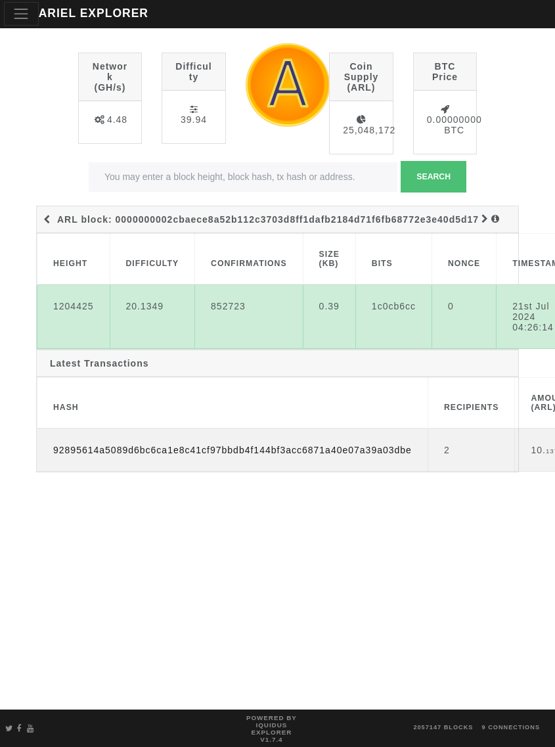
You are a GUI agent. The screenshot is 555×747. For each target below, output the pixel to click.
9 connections (511, 727)
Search (433, 176)
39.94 (194, 119)
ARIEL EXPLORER (93, 13)
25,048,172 (369, 130)
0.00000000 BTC (454, 124)
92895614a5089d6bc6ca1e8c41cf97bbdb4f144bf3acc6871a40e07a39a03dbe (232, 450)
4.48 (117, 119)
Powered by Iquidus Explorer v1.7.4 (271, 728)
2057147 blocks (443, 727)
